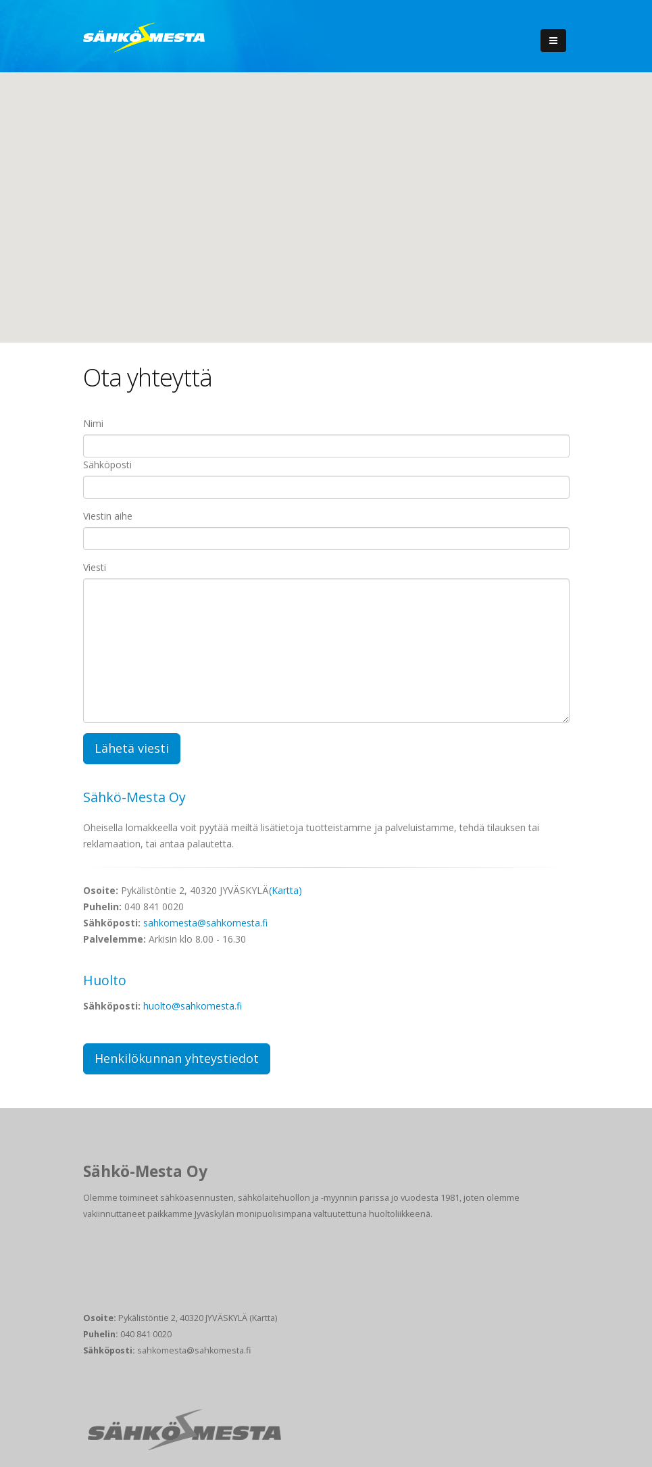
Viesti (94, 567)
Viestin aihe (107, 515)
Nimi (93, 423)
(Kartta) (285, 890)
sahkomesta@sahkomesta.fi (205, 922)
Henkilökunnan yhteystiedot (177, 1058)
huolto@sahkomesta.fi (192, 1005)
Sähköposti (107, 464)
